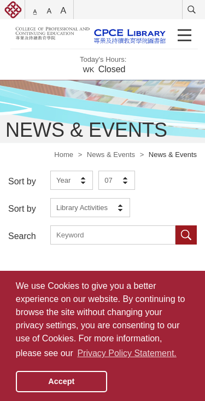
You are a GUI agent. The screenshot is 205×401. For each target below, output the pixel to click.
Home (63, 154)
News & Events (111, 154)
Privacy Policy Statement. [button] (126, 353)
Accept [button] (61, 381)
